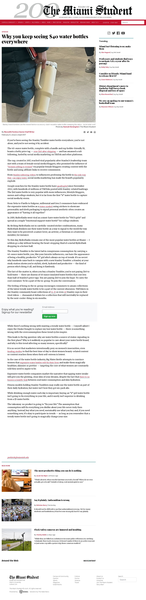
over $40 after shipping (45, 151)
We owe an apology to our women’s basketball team (116, 101)
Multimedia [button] (35, 22)
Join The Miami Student (104, 582)
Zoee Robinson (106, 79)
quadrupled (62, 186)
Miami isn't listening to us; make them (115, 47)
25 (55, 292)
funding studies (15, 351)
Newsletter (74, 22)
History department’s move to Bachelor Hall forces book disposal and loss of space (113, 88)
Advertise (106, 22)
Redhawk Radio (85, 22)
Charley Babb (41, 535)
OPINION (5, 32)
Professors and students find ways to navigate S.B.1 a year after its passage (116, 61)
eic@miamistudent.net (17, 580)
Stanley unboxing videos (25, 175)
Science (77, 580)
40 (66, 292)
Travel (77, 582)
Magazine (66, 22)
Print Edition (57, 22)
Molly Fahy (105, 67)
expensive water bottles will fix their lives (40, 362)
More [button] (49, 22)
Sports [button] (27, 22)
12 (52, 292)
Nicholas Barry (41, 505)
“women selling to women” (20, 166)
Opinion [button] (20, 22)
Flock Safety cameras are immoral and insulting (57, 529)
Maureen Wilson (107, 107)
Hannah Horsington (71, 127)
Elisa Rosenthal (107, 94)
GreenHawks (57, 584)
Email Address (48, 307)
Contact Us (100, 578)
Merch (44, 22)
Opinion (55, 578)
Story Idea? (114, 22)
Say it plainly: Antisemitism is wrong (52, 500)
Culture (77, 576)
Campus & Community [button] (9, 22)
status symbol (46, 206)
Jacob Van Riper (42, 476)
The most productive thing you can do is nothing (57, 470)
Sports (55, 580)
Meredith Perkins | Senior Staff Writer (19, 132)
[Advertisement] (47, 437)
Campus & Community (61, 576)
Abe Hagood (105, 52)
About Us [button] (95, 22)
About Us (99, 576)
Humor (77, 578)
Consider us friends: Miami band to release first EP (115, 74)
